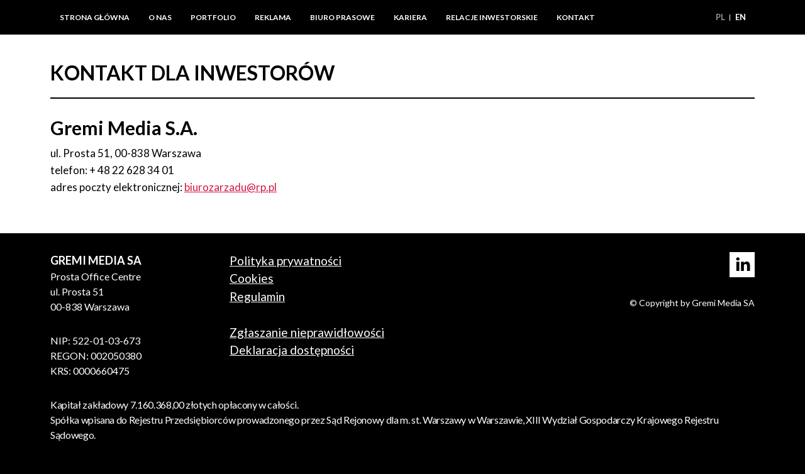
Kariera (410, 17)
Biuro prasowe (342, 17)
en (740, 17)
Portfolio (213, 17)
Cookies (252, 278)
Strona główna (95, 17)
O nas (160, 17)
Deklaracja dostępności (292, 350)
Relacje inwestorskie (492, 17)
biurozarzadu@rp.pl (230, 187)
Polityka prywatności (285, 260)
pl (721, 17)
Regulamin (257, 296)
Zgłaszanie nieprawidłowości (307, 332)
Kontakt (576, 17)
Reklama (273, 17)
